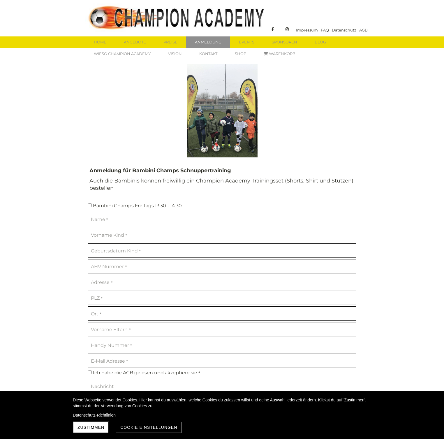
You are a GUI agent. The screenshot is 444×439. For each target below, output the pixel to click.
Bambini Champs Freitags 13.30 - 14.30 (135, 205)
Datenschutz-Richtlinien (94, 415)
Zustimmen (90, 427)
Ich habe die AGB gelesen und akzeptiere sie (144, 373)
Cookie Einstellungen (148, 427)
